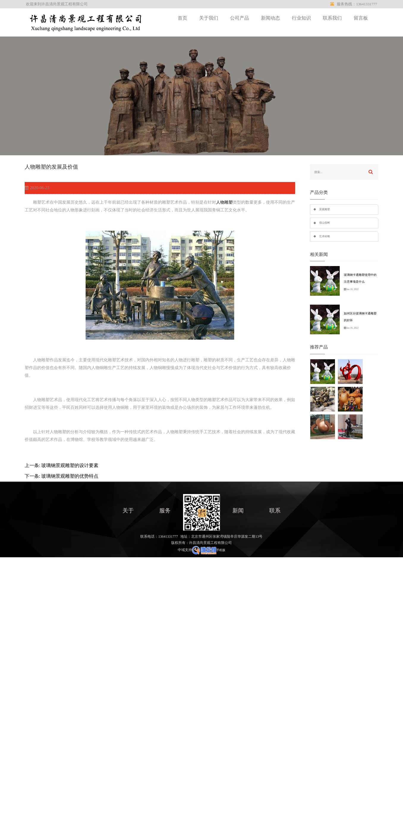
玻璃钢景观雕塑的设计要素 (69, 465)
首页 (182, 17)
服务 (165, 510)
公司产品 (239, 17)
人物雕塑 (224, 202)
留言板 (361, 17)
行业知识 (301, 17)
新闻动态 (270, 17)
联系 (275, 510)
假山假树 (324, 222)
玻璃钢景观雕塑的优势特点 (69, 476)
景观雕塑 (324, 209)
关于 (128, 510)
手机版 (220, 550)
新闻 (238, 510)
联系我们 (332, 17)
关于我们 (208, 17)
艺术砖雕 (324, 236)
